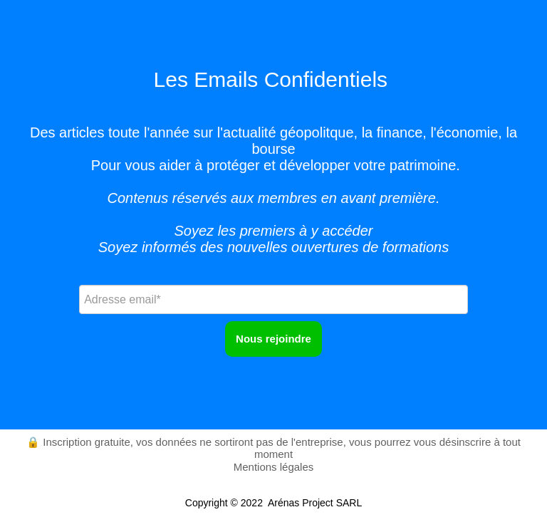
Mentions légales (274, 467)
